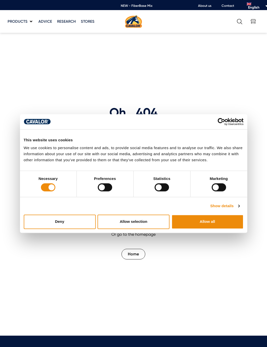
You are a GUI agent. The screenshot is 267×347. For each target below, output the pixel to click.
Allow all (207, 222)
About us (204, 6)
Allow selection (133, 222)
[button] (20, 21)
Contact (228, 6)
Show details (222, 206)
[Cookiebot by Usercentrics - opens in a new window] (221, 121)
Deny (59, 222)
